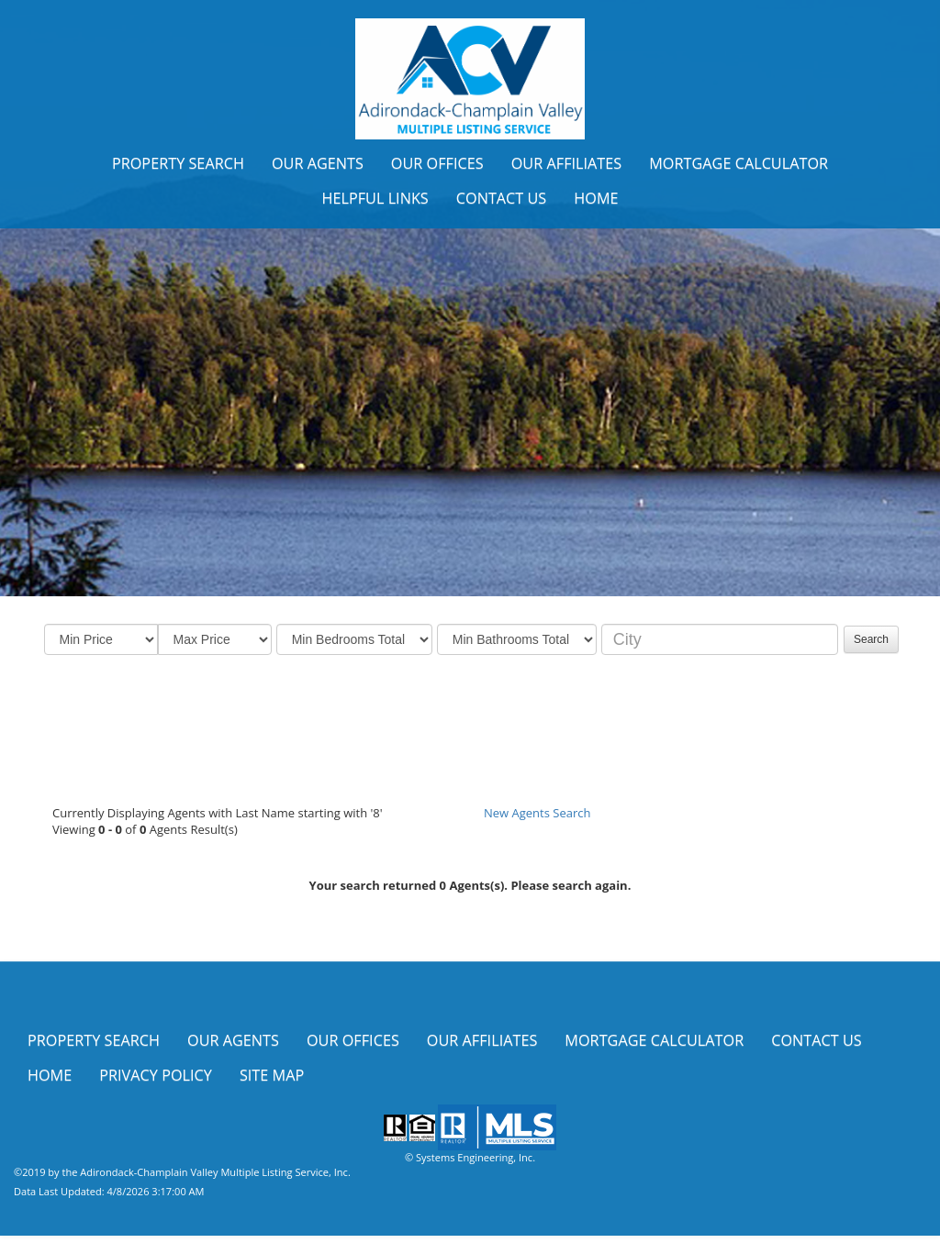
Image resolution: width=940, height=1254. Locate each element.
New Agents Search (537, 813)
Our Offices (437, 163)
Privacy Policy (155, 1075)
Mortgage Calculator (738, 163)
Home (596, 198)
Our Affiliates (566, 163)
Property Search (178, 163)
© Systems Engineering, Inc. (470, 1157)
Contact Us (501, 198)
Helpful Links (374, 198)
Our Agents (318, 163)
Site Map (272, 1075)
